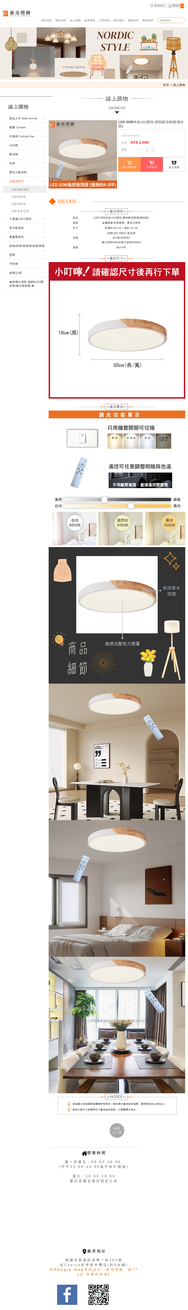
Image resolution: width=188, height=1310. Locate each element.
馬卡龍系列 (16, 227)
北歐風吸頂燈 (20, 189)
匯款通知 (118, 20)
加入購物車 (129, 164)
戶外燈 (13, 263)
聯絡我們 (147, 20)
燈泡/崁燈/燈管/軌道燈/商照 (27, 245)
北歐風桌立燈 (20, 211)
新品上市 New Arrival (23, 118)
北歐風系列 (16, 181)
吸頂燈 (13, 154)
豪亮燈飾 (16, 13)
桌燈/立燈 (15, 272)
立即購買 (152, 164)
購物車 (176, 5)
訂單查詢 (104, 20)
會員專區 (89, 20)
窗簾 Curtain (17, 127)
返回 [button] (117, 1130)
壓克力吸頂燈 (18, 172)
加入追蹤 (174, 165)
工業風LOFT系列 (20, 218)
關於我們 (61, 20)
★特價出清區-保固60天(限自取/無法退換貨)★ (26, 283)
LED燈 (13, 145)
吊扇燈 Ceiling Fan (21, 136)
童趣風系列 (16, 236)
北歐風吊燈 (19, 196)
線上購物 (75, 20)
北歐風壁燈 (19, 203)
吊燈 (12, 163)
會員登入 (158, 5)
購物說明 (133, 20)
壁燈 (12, 254)
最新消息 (46, 20)
